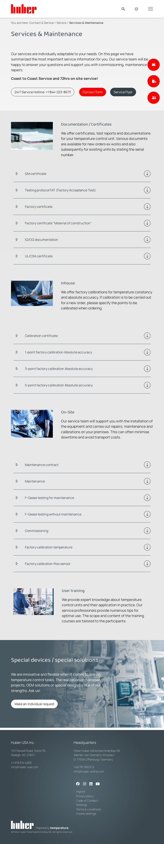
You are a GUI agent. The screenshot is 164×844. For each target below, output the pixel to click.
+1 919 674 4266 (21, 763)
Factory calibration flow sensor (48, 563)
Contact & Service (41, 23)
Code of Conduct (87, 800)
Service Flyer (123, 92)
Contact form (93, 92)
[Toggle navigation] (150, 9)
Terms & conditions (88, 809)
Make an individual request (34, 704)
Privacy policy (85, 796)
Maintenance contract (42, 465)
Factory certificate (38, 206)
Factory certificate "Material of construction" (58, 223)
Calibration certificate (41, 335)
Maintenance (35, 481)
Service (61, 23)
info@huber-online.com (89, 771)
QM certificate (35, 173)
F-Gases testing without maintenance (53, 514)
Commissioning (36, 530)
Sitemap (81, 805)
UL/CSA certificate (39, 256)
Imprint (80, 792)
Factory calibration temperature (48, 547)
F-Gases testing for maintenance (49, 497)
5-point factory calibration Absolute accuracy (59, 385)
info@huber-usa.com (24, 767)
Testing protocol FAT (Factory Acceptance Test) (60, 190)
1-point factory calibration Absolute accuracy (58, 352)
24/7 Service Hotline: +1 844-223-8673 (42, 92)
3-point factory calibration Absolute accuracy (59, 368)
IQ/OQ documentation (41, 239)
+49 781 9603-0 (84, 767)
